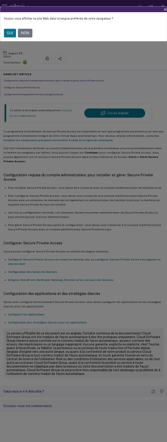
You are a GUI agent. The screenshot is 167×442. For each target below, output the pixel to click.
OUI (10, 33)
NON (25, 33)
